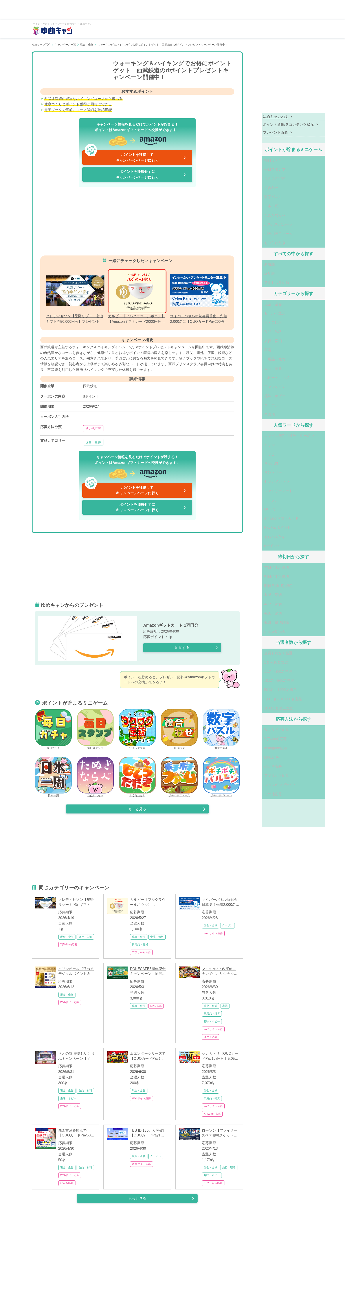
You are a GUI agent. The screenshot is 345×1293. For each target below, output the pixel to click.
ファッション (263, 368)
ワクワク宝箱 (137, 729)
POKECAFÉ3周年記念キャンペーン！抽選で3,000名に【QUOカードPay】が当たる (148, 971)
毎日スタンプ (95, 729)
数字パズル (221, 729)
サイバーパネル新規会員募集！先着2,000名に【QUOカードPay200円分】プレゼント (220, 902)
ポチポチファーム (179, 777)
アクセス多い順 (265, 273)
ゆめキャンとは (260, 117)
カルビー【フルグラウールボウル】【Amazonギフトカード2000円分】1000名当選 (148, 902)
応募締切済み (263, 594)
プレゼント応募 (260, 133)
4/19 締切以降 (265, 585)
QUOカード (262, 481)
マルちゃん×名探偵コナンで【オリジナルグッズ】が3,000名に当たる (220, 971)
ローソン (260, 473)
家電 (225, 1005)
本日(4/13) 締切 (265, 535)
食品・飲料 (157, 936)
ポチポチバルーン (221, 777)
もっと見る (137, 809)
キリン (258, 423)
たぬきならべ (95, 777)
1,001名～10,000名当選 (272, 656)
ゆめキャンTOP (41, 44)
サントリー (262, 448)
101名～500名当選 (268, 639)
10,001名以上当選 (267, 664)
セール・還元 (263, 302)
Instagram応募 (264, 702)
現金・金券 (87, 44)
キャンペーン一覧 (65, 44)
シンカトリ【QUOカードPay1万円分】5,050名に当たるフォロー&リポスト (220, 1056)
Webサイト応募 (213, 933)
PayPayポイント (266, 498)
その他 (258, 394)
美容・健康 (262, 352)
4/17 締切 (262, 569)
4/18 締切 (262, 577)
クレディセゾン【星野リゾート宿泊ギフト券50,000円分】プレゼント (76, 902)
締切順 (258, 264)
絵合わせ (179, 729)
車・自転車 (262, 310)
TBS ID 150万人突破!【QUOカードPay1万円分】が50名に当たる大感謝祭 (148, 1133)
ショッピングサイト (269, 735)
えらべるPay (263, 506)
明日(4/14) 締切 (265, 543)
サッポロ (260, 439)
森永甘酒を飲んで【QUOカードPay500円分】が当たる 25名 (75, 1133)
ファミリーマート (267, 464)
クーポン (227, 925)
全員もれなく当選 (267, 614)
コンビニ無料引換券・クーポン (278, 414)
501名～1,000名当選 (269, 648)
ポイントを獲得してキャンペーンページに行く (121, 156)
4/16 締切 (262, 560)
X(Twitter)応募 (68, 944)
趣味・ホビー (212, 1021)
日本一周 (53, 777)
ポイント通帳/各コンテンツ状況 (273, 125)
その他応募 (93, 428)
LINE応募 (156, 1005)
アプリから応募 (141, 952)
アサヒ (258, 431)
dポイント (261, 514)
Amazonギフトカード (270, 489)
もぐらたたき (137, 777)
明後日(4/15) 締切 (267, 552)
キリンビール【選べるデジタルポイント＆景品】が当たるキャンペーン (76, 971)
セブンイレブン (265, 456)
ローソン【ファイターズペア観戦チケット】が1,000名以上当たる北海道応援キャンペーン (220, 1133)
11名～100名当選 (267, 631)
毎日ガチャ (53, 729)
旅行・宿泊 (85, 936)
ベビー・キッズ (265, 360)
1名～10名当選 (265, 623)
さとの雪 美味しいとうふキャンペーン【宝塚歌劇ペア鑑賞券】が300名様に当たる (76, 1056)
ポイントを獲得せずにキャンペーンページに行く (137, 174)
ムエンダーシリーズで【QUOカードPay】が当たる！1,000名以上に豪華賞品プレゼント (148, 1056)
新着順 (258, 256)
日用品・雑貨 (140, 944)
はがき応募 (210, 1036)
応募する (182, 647)
